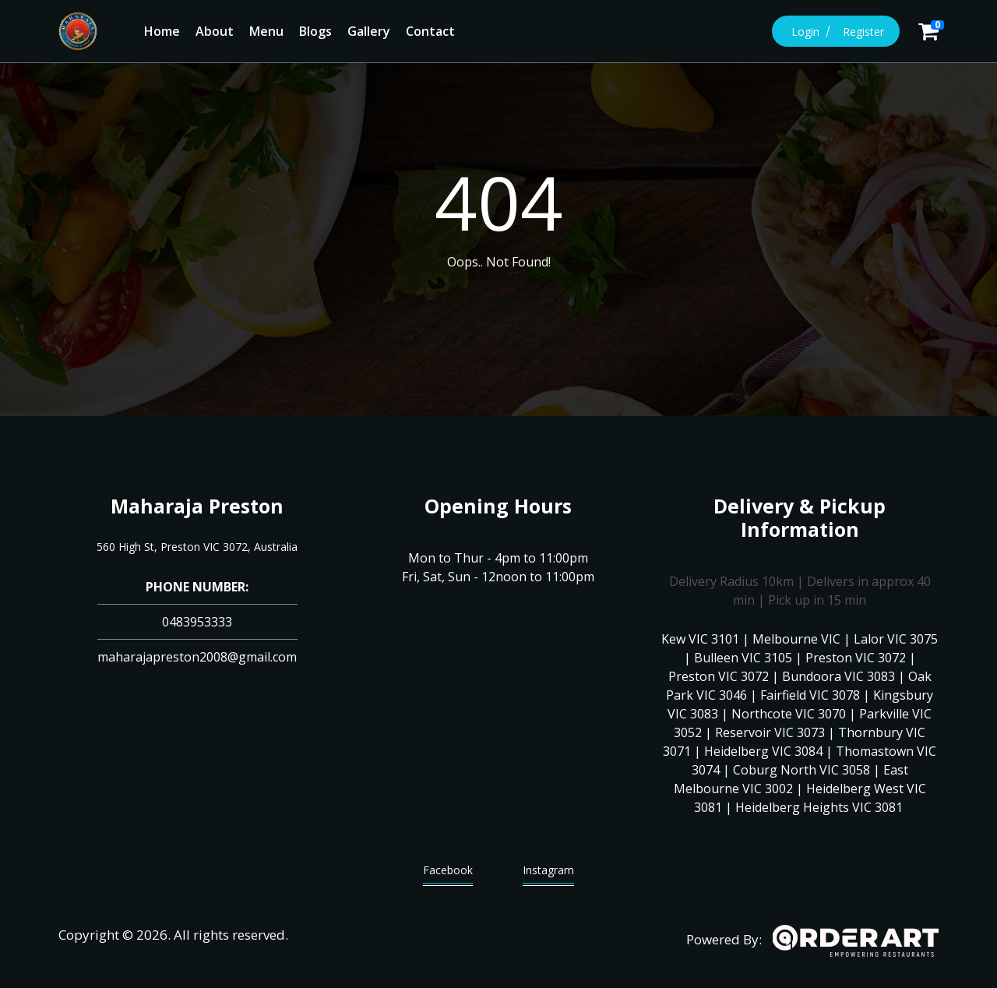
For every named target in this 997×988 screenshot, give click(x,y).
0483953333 (197, 621)
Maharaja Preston (197, 505)
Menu (266, 31)
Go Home (498, 302)
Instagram (548, 874)
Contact (430, 31)
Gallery (368, 31)
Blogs (315, 31)
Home (162, 31)
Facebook (448, 874)
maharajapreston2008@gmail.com (197, 656)
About (215, 31)
